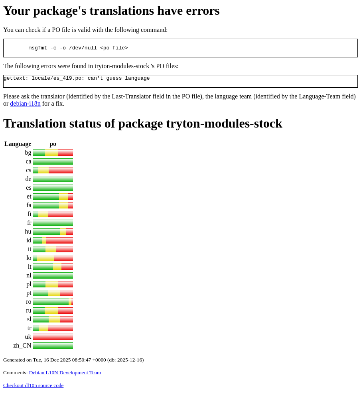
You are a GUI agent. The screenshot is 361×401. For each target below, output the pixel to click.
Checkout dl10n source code (33, 391)
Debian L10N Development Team (65, 378)
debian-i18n (25, 109)
